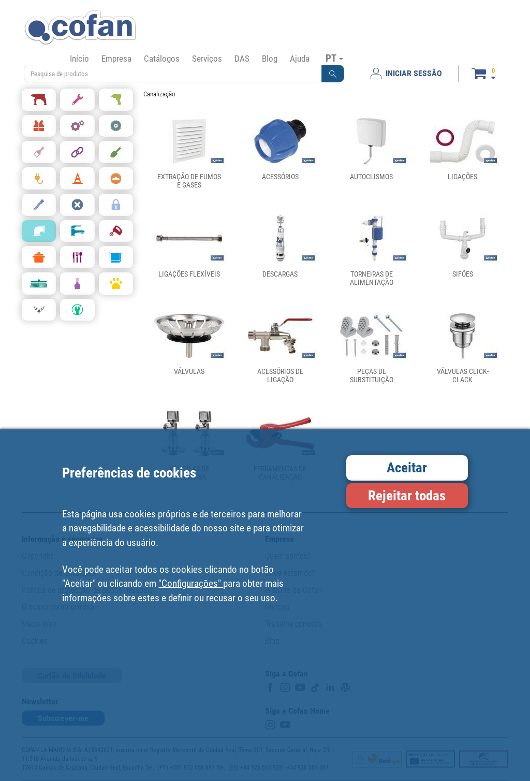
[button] (332, 73)
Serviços (207, 58)
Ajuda (300, 58)
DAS (241, 58)
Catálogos (162, 58)
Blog (269, 58)
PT (334, 58)
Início (79, 58)
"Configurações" (190, 583)
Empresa (116, 58)
